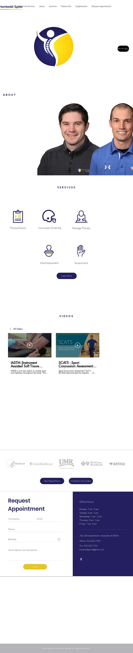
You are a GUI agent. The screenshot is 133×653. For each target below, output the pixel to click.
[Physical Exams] (18, 228)
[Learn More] (67, 276)
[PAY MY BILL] (123, 49)
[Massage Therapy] (81, 228)
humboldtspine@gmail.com (91, 549)
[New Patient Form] (52, 481)
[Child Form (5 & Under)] (81, 481)
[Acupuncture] (81, 263)
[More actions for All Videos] (16, 329)
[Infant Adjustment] (49, 263)
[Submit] (35, 566)
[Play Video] (29, 345)
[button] (16, 329)
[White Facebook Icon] (81, 559)
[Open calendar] (59, 539)
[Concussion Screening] (49, 228)
